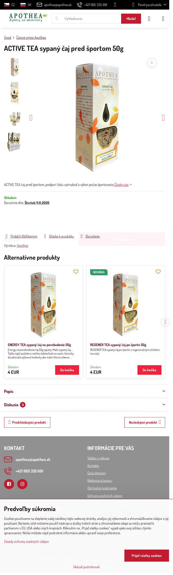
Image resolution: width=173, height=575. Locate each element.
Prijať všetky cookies (147, 555)
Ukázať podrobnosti (86, 567)
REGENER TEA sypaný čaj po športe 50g (118, 345)
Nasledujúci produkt (145, 422)
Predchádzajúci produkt (27, 422)
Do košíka (122, 219)
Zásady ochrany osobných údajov (26, 541)
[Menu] (163, 19)
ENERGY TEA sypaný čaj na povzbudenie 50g (39, 345)
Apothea (22, 245)
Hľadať (131, 18)
